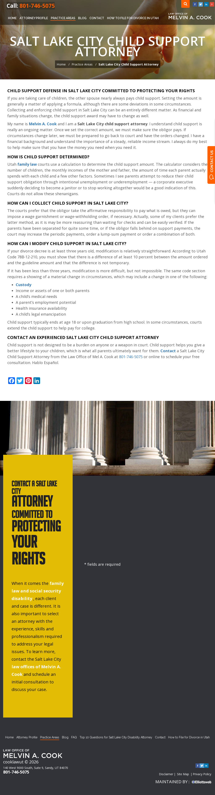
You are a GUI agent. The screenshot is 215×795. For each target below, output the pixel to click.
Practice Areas (63, 18)
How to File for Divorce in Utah (133, 18)
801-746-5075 (37, 5)
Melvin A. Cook (43, 123)
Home (12, 18)
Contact (96, 18)
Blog (82, 18)
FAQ (74, 737)
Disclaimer (166, 774)
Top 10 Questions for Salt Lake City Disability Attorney (116, 737)
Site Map (183, 774)
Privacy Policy (202, 774)
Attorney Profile (34, 18)
